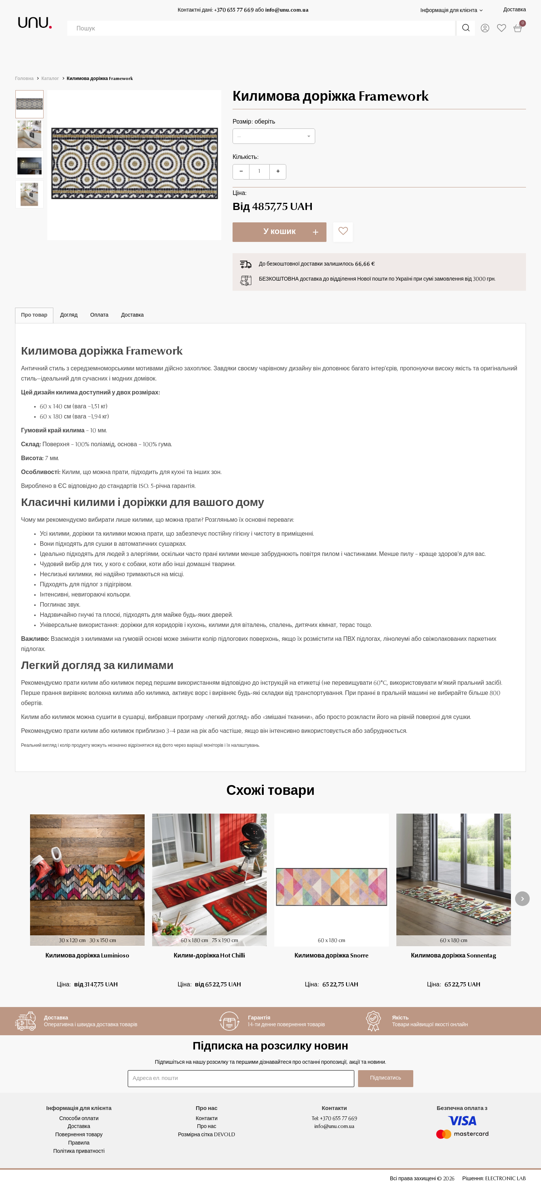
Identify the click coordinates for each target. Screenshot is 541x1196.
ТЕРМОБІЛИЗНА (84, 56)
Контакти (207, 1119)
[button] (274, 136)
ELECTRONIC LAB (505, 1179)
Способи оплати (79, 1119)
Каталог (50, 79)
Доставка (514, 10)
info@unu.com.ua (285, 10)
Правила (79, 1143)
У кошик (279, 232)
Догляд (68, 315)
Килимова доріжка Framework (100, 79)
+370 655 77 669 (233, 10)
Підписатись (384, 1078)
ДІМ (330, 56)
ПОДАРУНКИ (454, 56)
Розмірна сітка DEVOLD (207, 1135)
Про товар (34, 315)
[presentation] (522, 898)
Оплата (99, 315)
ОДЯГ (215, 56)
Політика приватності (79, 1151)
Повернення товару (79, 1135)
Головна (24, 79)
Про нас (206, 1127)
